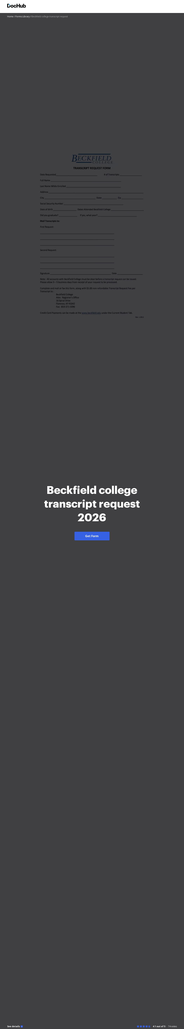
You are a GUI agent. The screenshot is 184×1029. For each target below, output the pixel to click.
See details (13, 1026)
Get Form (92, 550)
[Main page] (16, 6)
